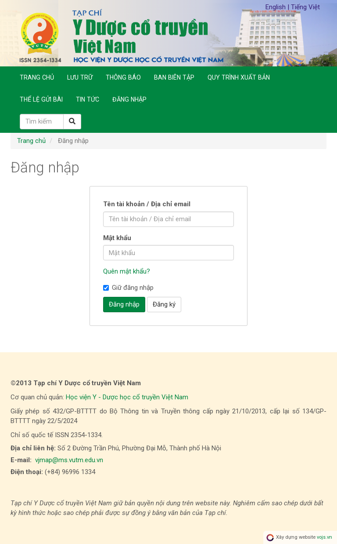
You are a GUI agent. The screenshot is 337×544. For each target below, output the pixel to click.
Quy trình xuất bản (239, 77)
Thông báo (123, 77)
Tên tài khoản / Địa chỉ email (146, 204)
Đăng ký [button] (164, 304)
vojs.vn (324, 537)
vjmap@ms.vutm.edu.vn (69, 460)
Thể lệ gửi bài (41, 99)
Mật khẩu (117, 238)
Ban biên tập (174, 77)
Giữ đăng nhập (128, 288)
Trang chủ (37, 77)
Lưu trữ (80, 77)
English (276, 7)
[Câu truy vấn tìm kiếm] (42, 121)
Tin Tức (87, 99)
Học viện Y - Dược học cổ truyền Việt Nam (127, 397)
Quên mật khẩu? (126, 271)
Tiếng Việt (305, 7)
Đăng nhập (129, 99)
